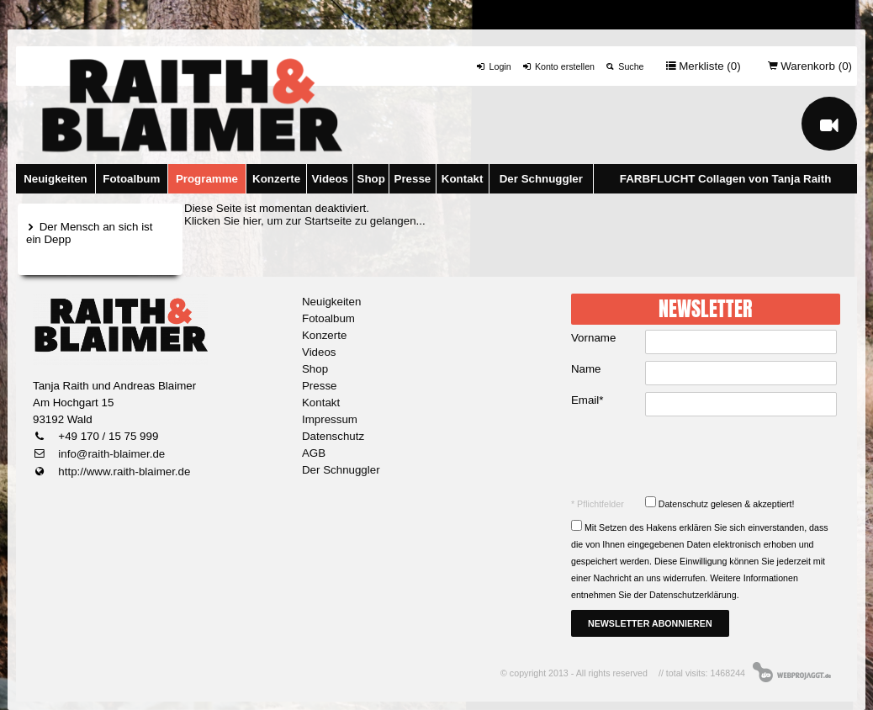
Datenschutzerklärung (693, 595)
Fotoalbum (131, 178)
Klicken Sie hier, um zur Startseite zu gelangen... (305, 221)
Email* (587, 400)
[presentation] (707, 456)
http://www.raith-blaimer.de (123, 471)
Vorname (593, 337)
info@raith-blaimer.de (111, 454)
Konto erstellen (558, 66)
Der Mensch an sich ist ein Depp (89, 233)
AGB (313, 453)
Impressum (329, 419)
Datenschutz (333, 436)
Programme (207, 178)
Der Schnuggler (541, 178)
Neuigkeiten (55, 178)
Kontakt (463, 178)
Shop (371, 178)
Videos (330, 178)
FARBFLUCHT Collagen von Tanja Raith (726, 178)
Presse (412, 178)
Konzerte (276, 178)
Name (586, 369)
